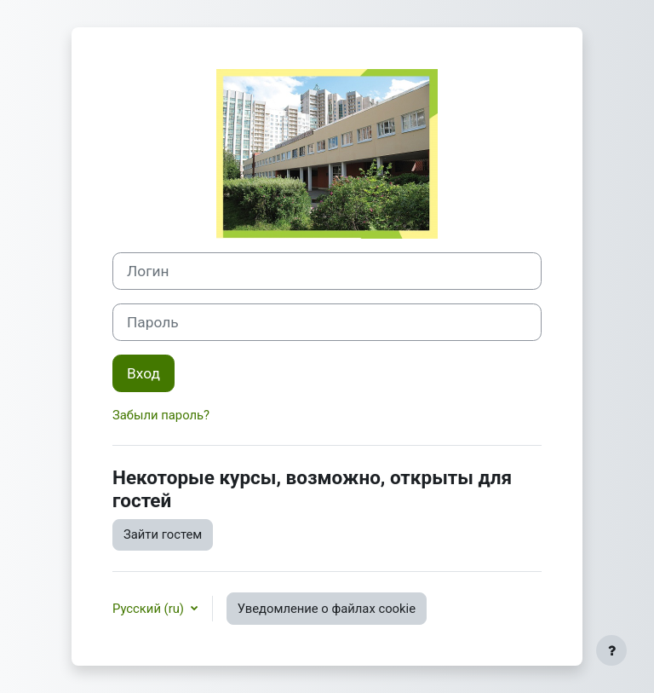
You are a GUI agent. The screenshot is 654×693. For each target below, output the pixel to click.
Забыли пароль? (160, 415)
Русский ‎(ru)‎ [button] (149, 608)
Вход (143, 373)
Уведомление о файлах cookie (327, 608)
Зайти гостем (162, 534)
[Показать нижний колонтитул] (611, 650)
